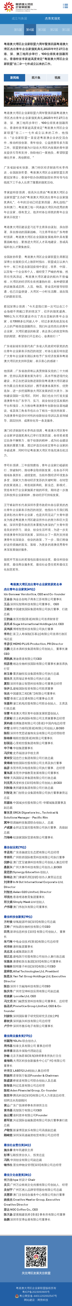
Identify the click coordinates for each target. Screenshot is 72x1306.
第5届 (18, 29)
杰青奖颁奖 (52, 18)
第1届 (66, 29)
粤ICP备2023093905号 (36, 1291)
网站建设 (29, 1299)
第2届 (54, 29)
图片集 (36, 77)
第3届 (42, 29)
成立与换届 (19, 18)
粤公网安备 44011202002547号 (36, 1295)
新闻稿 (14, 77)
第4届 (30, 29)
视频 (57, 77)
